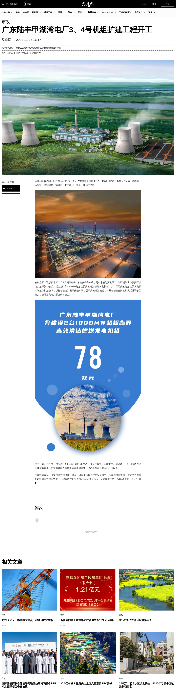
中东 (18, 12)
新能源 (35, 12)
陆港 (60, 12)
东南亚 (26, 12)
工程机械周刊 (125, 12)
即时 (80, 12)
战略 (70, 12)
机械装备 (92, 12)
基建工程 (48, 12)
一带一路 (6, 12)
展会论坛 (138, 12)
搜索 (26, 4)
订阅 (168, 4)
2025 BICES (107, 12)
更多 (150, 12)
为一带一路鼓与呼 (10, 4)
